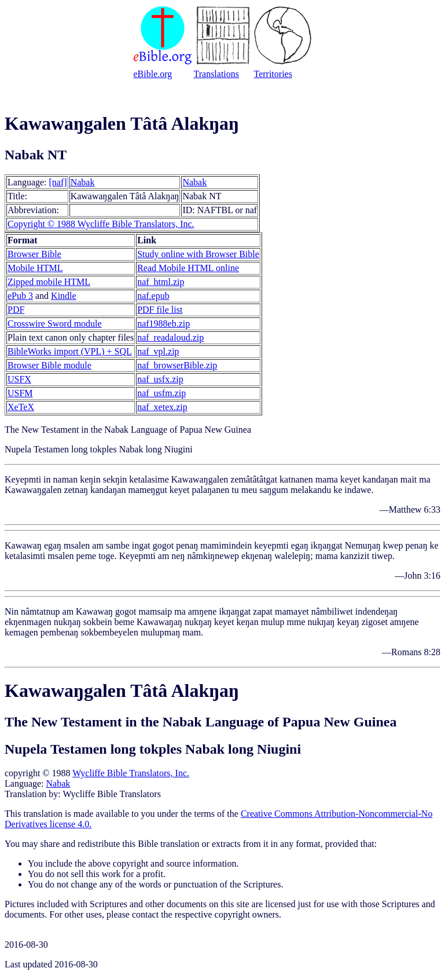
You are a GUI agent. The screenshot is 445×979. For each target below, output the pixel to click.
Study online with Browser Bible (198, 254)
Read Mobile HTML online (188, 268)
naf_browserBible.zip (177, 365)
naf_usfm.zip (161, 393)
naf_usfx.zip (160, 379)
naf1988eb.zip (163, 323)
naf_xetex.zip (162, 407)
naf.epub (153, 296)
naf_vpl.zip (158, 351)
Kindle (63, 296)
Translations (217, 74)
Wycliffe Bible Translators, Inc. (130, 773)
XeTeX (21, 407)
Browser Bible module (49, 365)
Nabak (83, 182)
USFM (20, 393)
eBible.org (153, 74)
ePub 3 (20, 296)
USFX (19, 379)
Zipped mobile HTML (49, 282)
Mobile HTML (35, 268)
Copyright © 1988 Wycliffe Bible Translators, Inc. (101, 224)
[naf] (58, 182)
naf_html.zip (160, 282)
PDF (16, 310)
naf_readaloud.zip (170, 337)
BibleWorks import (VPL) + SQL (70, 351)
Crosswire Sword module (55, 323)
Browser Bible (34, 254)
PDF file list (159, 310)
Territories (273, 74)
